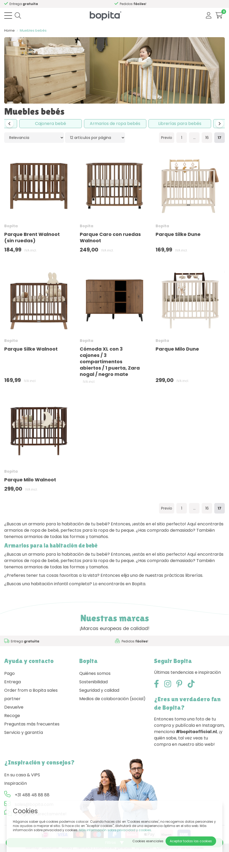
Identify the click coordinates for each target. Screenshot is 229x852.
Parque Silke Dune (178, 234)
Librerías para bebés (179, 123)
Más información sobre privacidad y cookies (115, 830)
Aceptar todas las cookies (191, 841)
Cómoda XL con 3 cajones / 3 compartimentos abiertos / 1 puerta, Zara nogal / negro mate (110, 361)
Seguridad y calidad (99, 690)
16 (207, 137)
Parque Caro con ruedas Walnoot (110, 237)
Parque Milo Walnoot (30, 479)
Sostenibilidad (93, 682)
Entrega (12, 682)
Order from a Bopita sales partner (31, 694)
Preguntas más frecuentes (31, 724)
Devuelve (13, 707)
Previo (166, 137)
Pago (9, 673)
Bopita (11, 226)
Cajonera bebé (50, 123)
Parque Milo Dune (177, 349)
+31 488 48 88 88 (32, 795)
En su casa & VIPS (22, 775)
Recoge (12, 716)
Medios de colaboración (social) (112, 699)
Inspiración (15, 783)
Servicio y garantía (23, 732)
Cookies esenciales (147, 841)
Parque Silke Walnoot (31, 349)
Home (9, 30)
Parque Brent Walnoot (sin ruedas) (32, 237)
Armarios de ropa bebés (115, 123)
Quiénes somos (95, 673)
